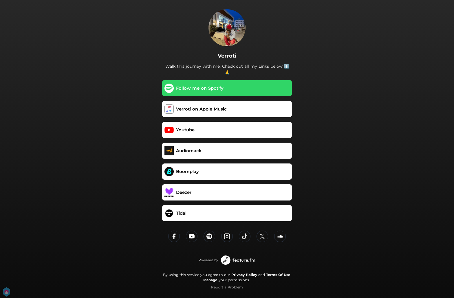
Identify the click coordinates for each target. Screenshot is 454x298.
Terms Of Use (278, 275)
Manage (210, 280)
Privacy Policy (244, 275)
